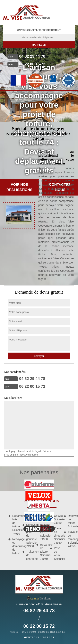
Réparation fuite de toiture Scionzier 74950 (16, 524)
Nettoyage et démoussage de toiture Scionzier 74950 (22, 534)
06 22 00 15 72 (32, 64)
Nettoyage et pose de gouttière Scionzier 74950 (29, 535)
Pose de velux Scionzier (57, 553)
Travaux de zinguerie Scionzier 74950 (57, 535)
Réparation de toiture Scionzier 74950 (43, 551)
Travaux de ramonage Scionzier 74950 (71, 539)
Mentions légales (39, 637)
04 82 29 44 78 (32, 56)
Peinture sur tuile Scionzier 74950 (43, 532)
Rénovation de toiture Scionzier (71, 521)
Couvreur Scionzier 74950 (57, 519)
